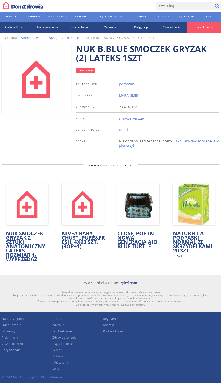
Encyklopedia (11, 350)
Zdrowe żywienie (64, 337)
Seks (55, 369)
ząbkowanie (85, 70)
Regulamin (111, 319)
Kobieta (57, 356)
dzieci (123, 129)
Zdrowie (58, 325)
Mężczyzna (60, 362)
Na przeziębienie (14, 319)
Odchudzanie (11, 325)
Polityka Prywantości (117, 331)
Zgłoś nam (128, 282)
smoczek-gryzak (131, 118)
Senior (57, 350)
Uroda (56, 319)
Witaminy (8, 331)
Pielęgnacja (10, 337)
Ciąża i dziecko (12, 344)
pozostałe (127, 84)
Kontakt (108, 325)
